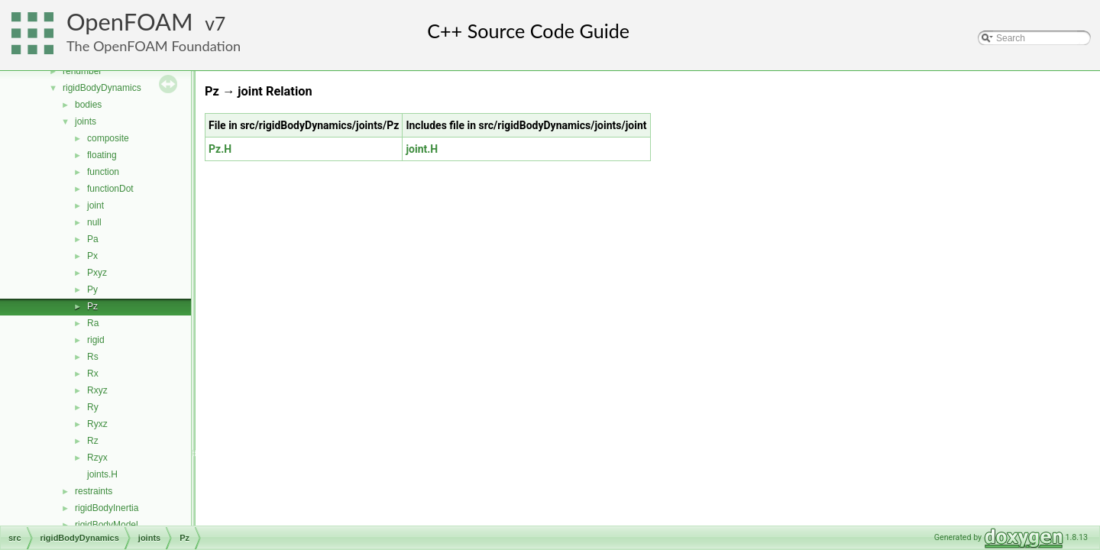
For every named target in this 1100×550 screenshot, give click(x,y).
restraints (93, 491)
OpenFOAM (129, 22)
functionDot (110, 188)
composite (108, 138)
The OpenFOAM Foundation (153, 45)
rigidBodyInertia (106, 508)
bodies (88, 104)
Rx (93, 373)
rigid (96, 340)
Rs (93, 356)
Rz (93, 440)
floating (102, 155)
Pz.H (220, 149)
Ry (93, 407)
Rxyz (97, 390)
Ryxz (97, 424)
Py (92, 289)
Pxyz (97, 272)
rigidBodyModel (106, 524)
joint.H (422, 149)
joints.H (102, 474)
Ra (93, 323)
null (94, 222)
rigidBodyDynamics (102, 87)
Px (92, 256)
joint (95, 205)
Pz (92, 306)
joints (85, 121)
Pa (93, 239)
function (103, 172)
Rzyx (97, 457)
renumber (82, 71)
